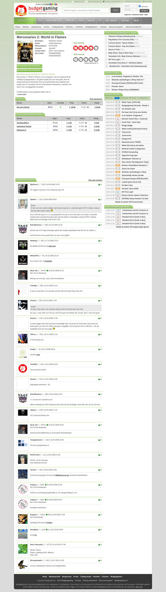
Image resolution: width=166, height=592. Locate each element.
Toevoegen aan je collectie (28, 70)
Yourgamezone (36, 440)
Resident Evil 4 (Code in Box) (133, 224)
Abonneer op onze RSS (133, 1)
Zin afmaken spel (125, 109)
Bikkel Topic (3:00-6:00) (127, 102)
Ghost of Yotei (116, 50)
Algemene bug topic (126, 155)
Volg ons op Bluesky (95, 1)
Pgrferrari (34, 184)
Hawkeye (33, 241)
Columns (79, 27)
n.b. (55, 123)
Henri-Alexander (36, 545)
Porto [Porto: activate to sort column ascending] (84, 103)
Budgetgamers (91, 27)
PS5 (41, 20)
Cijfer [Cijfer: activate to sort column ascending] (49, 103)
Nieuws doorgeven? (134, 27)
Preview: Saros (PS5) (126, 189)
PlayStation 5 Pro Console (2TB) (123, 40)
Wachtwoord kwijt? (137, 14)
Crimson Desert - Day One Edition (124, 46)
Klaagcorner (123, 139)
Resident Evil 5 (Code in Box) (133, 220)
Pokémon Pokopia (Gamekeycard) (125, 36)
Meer (137, 20)
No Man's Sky (124, 185)
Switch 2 (71, 20)
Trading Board (57, 27)
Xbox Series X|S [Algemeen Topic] (132, 162)
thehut (49, 523)
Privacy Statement (90, 580)
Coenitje (33, 286)
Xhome (33, 318)
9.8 (55, 130)
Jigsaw (33, 410)
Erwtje (32, 349)
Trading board (85, 577)
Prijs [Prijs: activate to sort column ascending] (71, 103)
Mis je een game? (116, 27)
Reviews (69, 27)
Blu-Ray (126, 20)
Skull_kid (33, 271)
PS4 (81, 20)
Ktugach (33, 515)
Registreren (127, 14)
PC (100, 20)
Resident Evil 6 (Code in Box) (133, 217)
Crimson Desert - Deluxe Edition (123, 43)
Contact (103, 27)
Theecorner (123, 132)
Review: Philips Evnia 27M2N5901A (125, 90)
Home (17, 27)
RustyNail (34, 530)
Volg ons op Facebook (113, 1)
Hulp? (146, 14)
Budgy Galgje (124, 125)
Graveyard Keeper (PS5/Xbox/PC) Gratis (127, 83)
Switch (91, 20)
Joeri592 (33, 364)
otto (38, 355)
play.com (52, 246)
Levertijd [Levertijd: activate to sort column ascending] (60, 103)
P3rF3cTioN (34, 455)
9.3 (50, 107)
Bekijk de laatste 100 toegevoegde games (132, 227)
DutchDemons (35, 225)
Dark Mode (148, 1)
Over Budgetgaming (65, 580)
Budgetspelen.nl (121, 580)
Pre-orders (112, 20)
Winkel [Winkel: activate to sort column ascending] (19, 103)
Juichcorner (123, 135)
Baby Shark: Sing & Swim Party (126, 53)
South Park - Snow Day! (128, 122)
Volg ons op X (78, 1)
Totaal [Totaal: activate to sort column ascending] (96, 103)
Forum (46, 27)
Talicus (33, 334)
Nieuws (26, 27)
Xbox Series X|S (54, 20)
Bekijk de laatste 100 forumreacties (129, 202)
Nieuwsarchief (54, 577)
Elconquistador (36, 560)
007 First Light (116, 60)
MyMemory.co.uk (62, 475)
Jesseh (33, 470)
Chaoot (33, 301)
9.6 (55, 126)
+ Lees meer (21, 94)
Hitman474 (34, 256)
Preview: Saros (117, 86)
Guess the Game (125, 169)
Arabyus (33, 485)
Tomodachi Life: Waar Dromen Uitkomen (127, 56)
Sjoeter (33, 199)
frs (36, 535)
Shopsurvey (36, 27)
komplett (48, 261)
